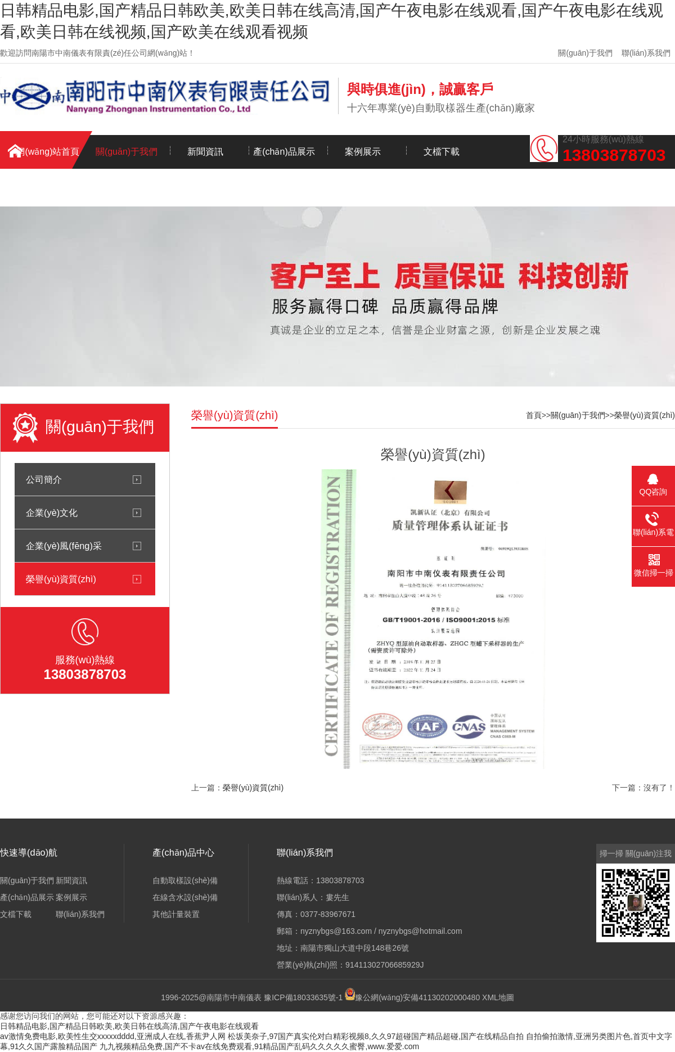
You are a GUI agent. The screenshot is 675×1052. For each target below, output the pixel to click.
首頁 (534, 415)
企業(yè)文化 (52, 512)
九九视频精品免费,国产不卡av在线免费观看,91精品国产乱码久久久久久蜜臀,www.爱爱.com (259, 1046)
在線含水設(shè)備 (185, 897)
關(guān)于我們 (585, 52)
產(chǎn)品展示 (283, 151)
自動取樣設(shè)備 (185, 880)
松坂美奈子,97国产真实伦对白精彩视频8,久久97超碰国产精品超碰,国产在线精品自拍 (376, 1036)
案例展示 (363, 151)
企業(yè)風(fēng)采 (64, 546)
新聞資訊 (205, 151)
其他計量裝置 (176, 914)
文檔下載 (442, 151)
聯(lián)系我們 (646, 52)
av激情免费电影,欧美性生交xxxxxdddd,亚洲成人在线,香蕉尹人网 (113, 1036)
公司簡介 (44, 479)
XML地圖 (498, 997)
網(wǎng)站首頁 (47, 151)
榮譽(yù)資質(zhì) (61, 579)
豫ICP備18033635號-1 (303, 997)
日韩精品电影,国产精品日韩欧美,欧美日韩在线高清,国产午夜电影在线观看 (129, 1026)
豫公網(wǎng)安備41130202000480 (417, 997)
